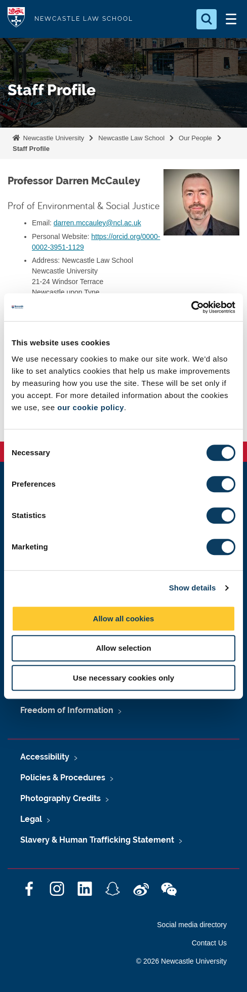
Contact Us (209, 943)
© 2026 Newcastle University (181, 961)
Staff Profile (31, 148)
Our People (195, 138)
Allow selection (123, 648)
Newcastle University (52, 138)
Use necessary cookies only (123, 677)
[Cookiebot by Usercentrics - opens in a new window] (191, 307)
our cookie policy (90, 407)
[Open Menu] (231, 19)
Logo (16, 19)
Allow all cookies (123, 618)
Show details (192, 587)
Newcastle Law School (131, 138)
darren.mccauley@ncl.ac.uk (97, 223)
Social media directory (192, 925)
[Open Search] (206, 19)
